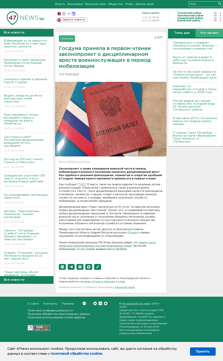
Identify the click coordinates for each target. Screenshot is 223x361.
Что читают (209, 33)
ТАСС (82, 184)
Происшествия (95, 4)
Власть (60, 4)
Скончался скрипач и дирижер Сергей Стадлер (26, 83)
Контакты (50, 304)
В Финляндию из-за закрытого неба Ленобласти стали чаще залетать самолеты (26, 46)
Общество (115, 4)
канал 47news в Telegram (99, 282)
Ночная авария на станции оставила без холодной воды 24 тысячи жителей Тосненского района (194, 105)
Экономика (75, 4)
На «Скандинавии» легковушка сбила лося (26, 199)
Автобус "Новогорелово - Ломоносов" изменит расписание (26, 217)
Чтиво (129, 4)
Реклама (68, 304)
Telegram (100, 303)
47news (132, 233)
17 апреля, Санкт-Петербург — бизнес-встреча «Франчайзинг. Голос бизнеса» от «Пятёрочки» (195, 137)
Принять (203, 351)
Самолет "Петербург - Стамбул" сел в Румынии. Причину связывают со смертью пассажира (26, 237)
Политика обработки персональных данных (59, 314)
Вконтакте (84, 303)
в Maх (121, 282)
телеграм (68, 13)
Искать (219, 3)
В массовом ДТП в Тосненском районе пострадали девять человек (195, 121)
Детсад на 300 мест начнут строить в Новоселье (26, 163)
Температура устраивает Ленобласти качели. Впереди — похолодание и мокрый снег (195, 46)
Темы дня (182, 33)
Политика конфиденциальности (50, 310)
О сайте (33, 304)
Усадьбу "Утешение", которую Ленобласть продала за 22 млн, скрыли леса (26, 258)
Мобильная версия (59, 13)
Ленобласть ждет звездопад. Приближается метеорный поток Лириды (26, 65)
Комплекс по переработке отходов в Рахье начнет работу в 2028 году (195, 89)
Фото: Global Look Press (74, 162)
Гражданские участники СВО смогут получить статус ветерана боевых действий (26, 181)
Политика (67, 39)
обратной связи (125, 287)
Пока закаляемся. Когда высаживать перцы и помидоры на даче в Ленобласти (26, 122)
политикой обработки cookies (76, 353)
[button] (62, 267)
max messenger (73, 13)
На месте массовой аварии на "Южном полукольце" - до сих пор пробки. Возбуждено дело (195, 75)
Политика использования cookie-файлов (56, 317)
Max (105, 303)
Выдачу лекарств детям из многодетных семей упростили (26, 101)
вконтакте (64, 13)
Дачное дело (145, 4)
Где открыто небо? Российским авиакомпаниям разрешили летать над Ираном (26, 144)
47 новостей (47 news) (136, 304)
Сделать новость (73, 20)
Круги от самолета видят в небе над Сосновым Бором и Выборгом (193, 60)
